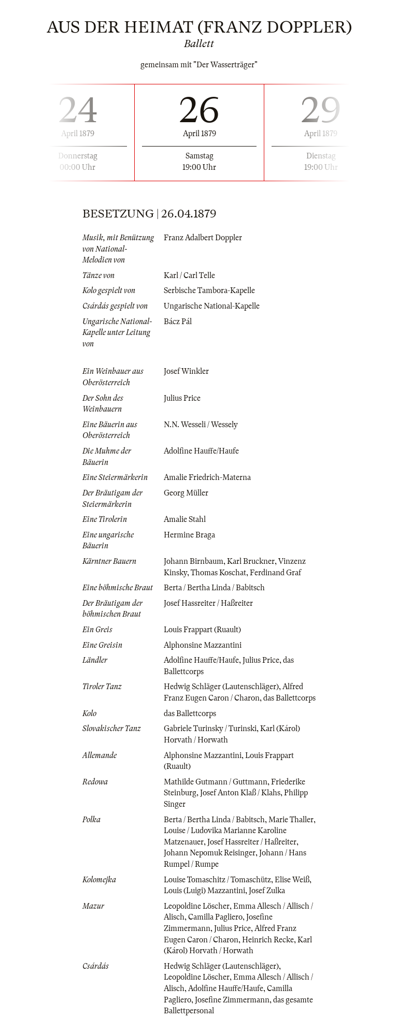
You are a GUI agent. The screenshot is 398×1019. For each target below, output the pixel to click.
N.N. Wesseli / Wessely (201, 424)
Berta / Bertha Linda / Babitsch (214, 588)
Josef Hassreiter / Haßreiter (208, 603)
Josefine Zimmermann (232, 1000)
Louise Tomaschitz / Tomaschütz (217, 880)
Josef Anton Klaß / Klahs (240, 793)
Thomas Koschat (218, 573)
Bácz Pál (178, 321)
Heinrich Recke (268, 940)
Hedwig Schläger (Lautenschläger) (221, 686)
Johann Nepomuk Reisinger (209, 853)
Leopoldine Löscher (197, 906)
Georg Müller (186, 493)
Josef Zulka (267, 890)
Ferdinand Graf (275, 573)
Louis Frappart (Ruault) (202, 629)
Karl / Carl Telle (189, 275)
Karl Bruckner (251, 561)
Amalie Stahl (185, 519)
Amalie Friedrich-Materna (207, 477)
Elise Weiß (292, 880)
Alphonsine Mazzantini (202, 645)
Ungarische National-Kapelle (212, 306)
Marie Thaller (291, 820)
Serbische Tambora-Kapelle (209, 290)
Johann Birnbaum (193, 561)
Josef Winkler (186, 371)
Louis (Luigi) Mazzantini (204, 890)
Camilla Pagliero (215, 917)
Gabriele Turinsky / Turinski (210, 728)
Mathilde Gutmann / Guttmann (215, 782)
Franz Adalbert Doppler (203, 238)
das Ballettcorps (289, 698)
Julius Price (182, 398)
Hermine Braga (189, 535)
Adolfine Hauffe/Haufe (201, 451)
